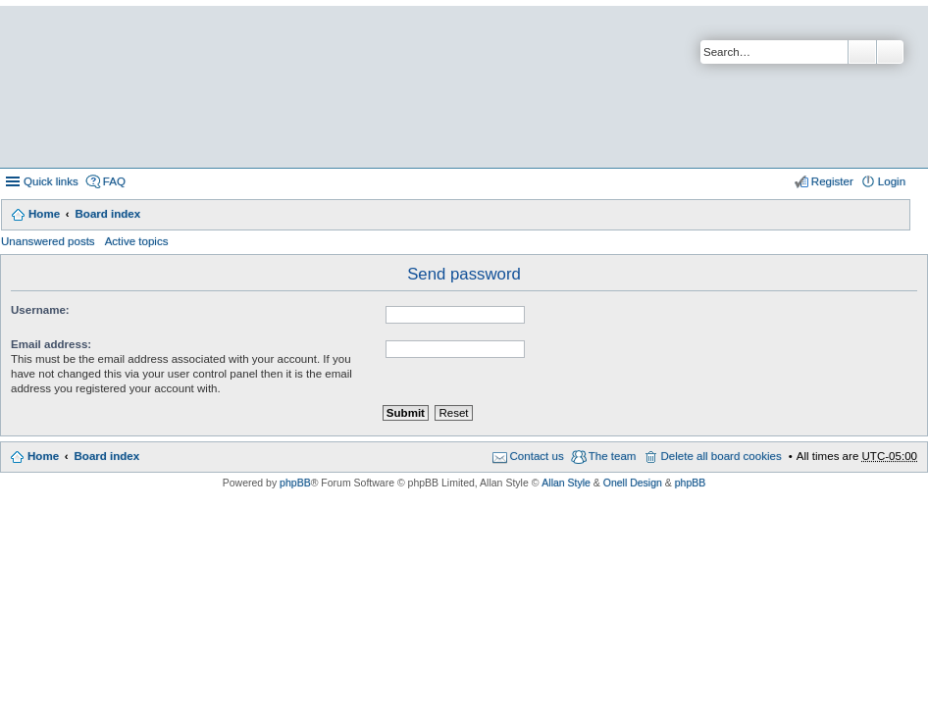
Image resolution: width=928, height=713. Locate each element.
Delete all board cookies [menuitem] (720, 456)
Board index (107, 214)
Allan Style (566, 482)
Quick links (51, 181)
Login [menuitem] (891, 181)
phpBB (295, 482)
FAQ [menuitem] (114, 181)
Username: (40, 310)
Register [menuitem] (832, 181)
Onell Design (632, 482)
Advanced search (890, 52)
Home (44, 214)
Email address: (51, 344)
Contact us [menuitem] (537, 456)
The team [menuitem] (613, 456)
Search (862, 52)
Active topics (137, 241)
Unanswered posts (48, 241)
